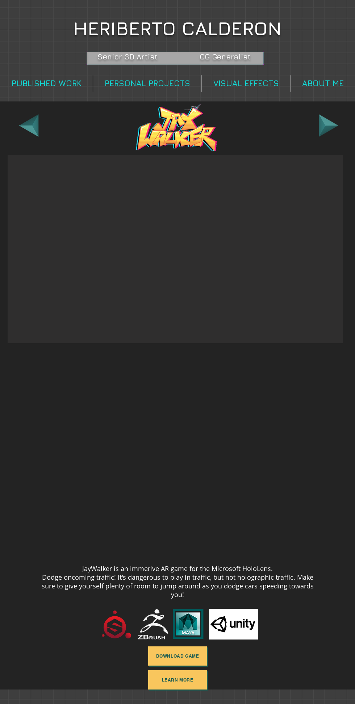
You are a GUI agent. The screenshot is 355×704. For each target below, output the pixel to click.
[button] (175, 249)
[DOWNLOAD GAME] (177, 656)
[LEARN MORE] (177, 680)
